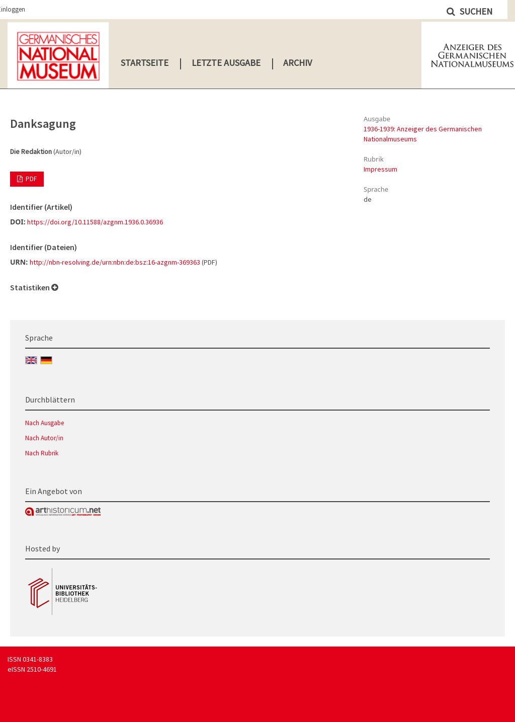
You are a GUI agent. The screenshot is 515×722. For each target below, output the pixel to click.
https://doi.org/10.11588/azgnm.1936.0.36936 (95, 221)
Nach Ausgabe (44, 423)
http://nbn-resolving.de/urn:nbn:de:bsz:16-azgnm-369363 (115, 262)
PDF (30, 179)
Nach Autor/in (44, 438)
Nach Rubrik (41, 453)
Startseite (144, 62)
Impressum (380, 169)
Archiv (297, 62)
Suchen (475, 11)
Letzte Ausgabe (226, 62)
